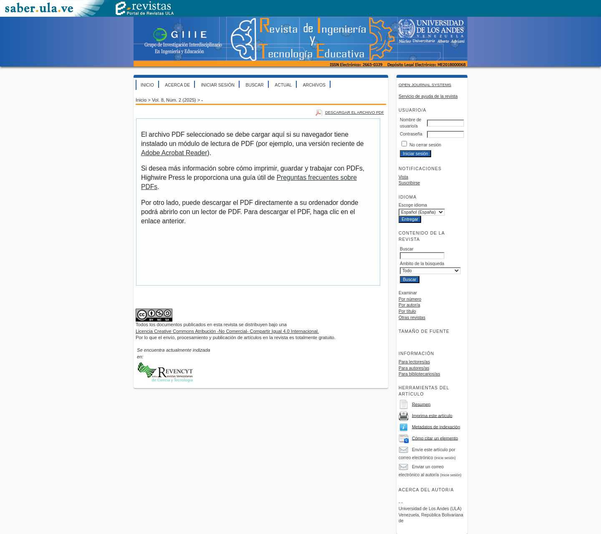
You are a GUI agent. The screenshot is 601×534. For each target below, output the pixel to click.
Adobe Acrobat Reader (174, 152)
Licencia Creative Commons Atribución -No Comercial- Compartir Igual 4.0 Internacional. (227, 331)
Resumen (421, 404)
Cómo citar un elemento (435, 438)
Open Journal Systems (425, 84)
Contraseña (411, 134)
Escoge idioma (413, 205)
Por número (410, 299)
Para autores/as (414, 368)
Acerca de (177, 85)
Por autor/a (409, 305)
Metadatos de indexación (436, 426)
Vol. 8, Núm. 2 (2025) (174, 99)
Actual (283, 85)
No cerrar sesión (425, 145)
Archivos (314, 85)
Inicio (147, 85)
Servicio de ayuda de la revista (428, 96)
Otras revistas (412, 317)
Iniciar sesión (218, 85)
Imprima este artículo (432, 415)
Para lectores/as (414, 362)
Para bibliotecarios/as (419, 374)
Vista (403, 177)
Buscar (254, 85)
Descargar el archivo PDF (354, 112)
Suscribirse (409, 183)
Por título (407, 311)
